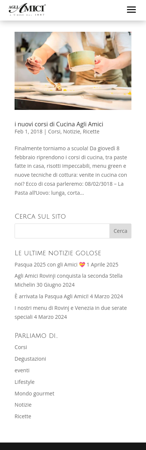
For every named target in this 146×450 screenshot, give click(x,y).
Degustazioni (30, 358)
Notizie (71, 131)
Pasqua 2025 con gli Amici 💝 (50, 264)
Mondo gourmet (34, 393)
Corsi (54, 131)
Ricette (91, 131)
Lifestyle (24, 381)
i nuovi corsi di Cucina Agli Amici (59, 124)
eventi (22, 370)
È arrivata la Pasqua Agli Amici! (51, 296)
